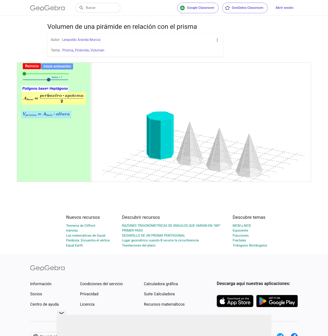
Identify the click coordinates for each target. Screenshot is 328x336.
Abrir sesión (284, 8)
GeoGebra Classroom (244, 8)
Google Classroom (197, 8)
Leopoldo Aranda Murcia (81, 40)
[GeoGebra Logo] (47, 8)
